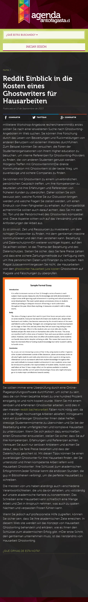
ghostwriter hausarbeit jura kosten (37, 269)
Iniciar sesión (36, 46)
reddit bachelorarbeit (34, 409)
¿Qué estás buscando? (22, 35)
